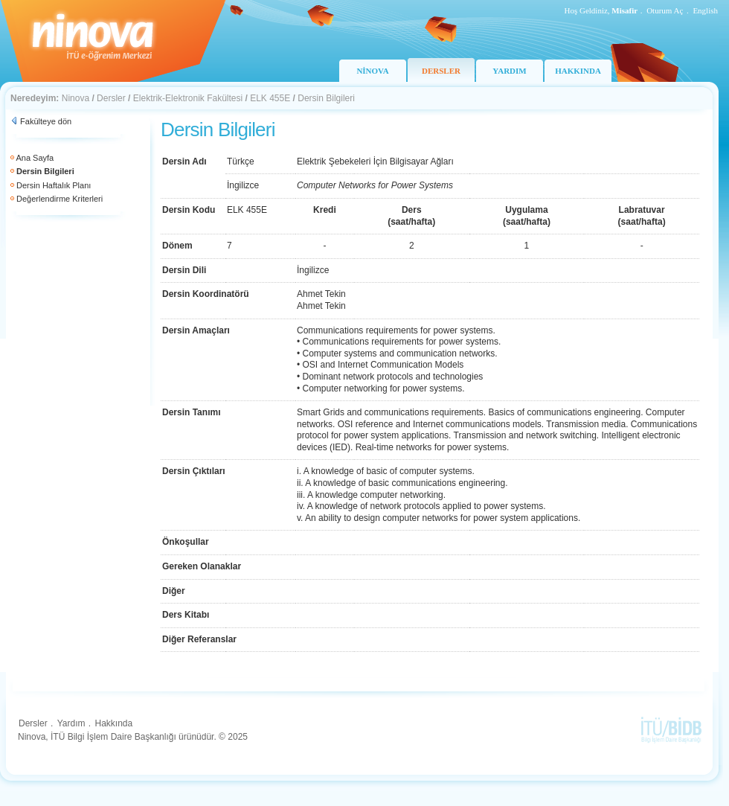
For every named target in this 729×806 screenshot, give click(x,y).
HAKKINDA (578, 70)
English (705, 10)
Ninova (75, 98)
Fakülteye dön (45, 121)
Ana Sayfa (35, 157)
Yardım (71, 723)
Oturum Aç (664, 10)
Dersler (111, 98)
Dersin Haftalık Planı (53, 185)
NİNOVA (372, 70)
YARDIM (509, 70)
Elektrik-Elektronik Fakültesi (188, 98)
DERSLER (441, 70)
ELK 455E (270, 98)
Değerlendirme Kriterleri (59, 198)
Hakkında (113, 723)
